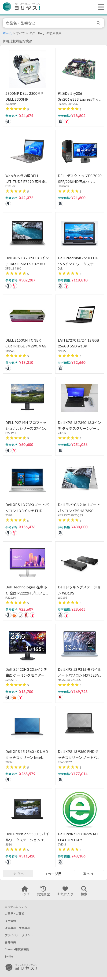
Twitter (9, 956)
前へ (18, 873)
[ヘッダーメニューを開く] (100, 7)
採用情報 (10, 921)
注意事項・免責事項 (17, 928)
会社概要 (10, 942)
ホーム (7, 33)
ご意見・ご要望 (14, 913)
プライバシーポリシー (19, 935)
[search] (99, 23)
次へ (88, 873)
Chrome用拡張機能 (17, 949)
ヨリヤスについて (16, 906)
